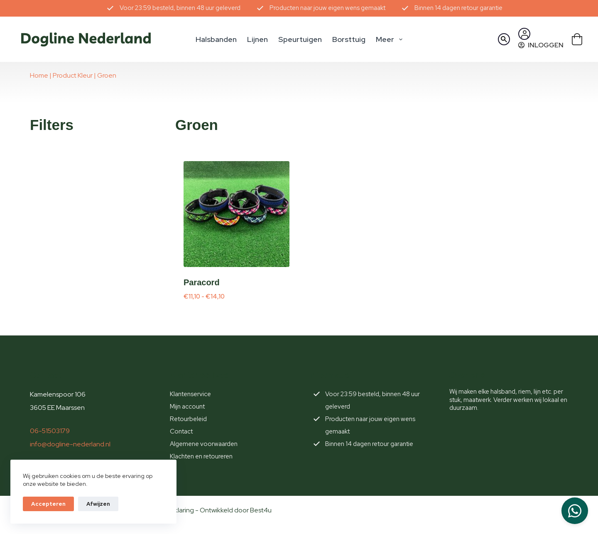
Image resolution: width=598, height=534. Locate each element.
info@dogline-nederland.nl (70, 444)
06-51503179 (50, 430)
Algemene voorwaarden (204, 444)
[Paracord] (236, 214)
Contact (181, 431)
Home (39, 75)
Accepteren (48, 503)
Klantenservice (190, 394)
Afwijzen (98, 503)
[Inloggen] (541, 45)
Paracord (202, 282)
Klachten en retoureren (201, 456)
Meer (391, 39)
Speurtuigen (300, 39)
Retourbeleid (188, 419)
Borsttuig (348, 39)
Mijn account (187, 406)
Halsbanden (216, 39)
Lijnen (257, 39)
